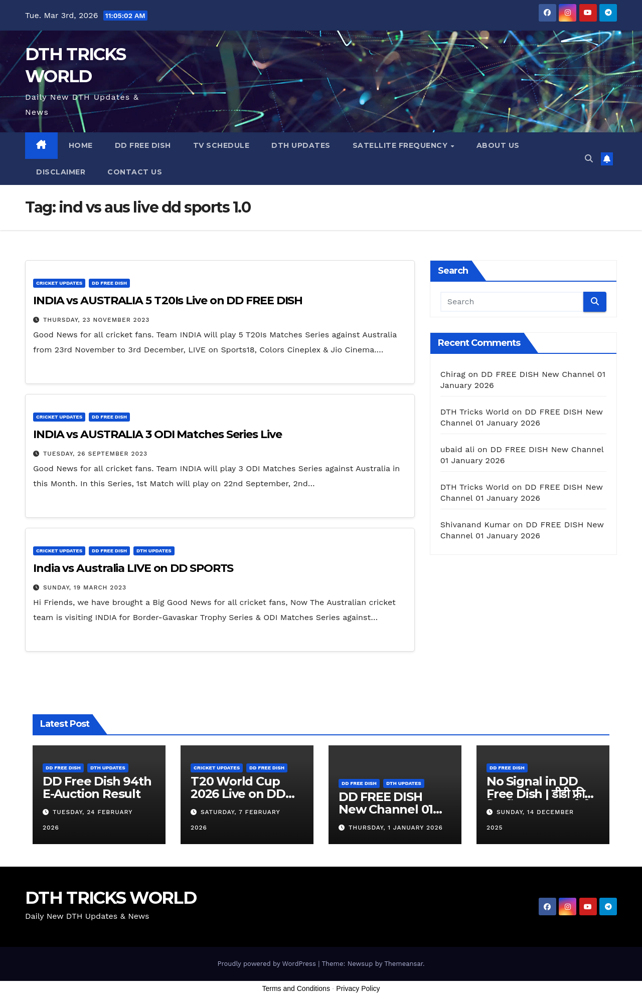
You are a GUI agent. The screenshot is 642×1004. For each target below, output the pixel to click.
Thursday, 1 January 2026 (396, 827)
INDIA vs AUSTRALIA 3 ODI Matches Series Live (157, 434)
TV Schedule (221, 145)
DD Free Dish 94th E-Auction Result (97, 787)
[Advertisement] (321, 978)
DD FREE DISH (143, 145)
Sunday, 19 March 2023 (84, 587)
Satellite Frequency (401, 145)
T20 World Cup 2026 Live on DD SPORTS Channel (241, 794)
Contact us (134, 171)
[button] (589, 158)
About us (498, 145)
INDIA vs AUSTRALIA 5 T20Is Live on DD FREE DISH (167, 300)
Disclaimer (60, 171)
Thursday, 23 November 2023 (96, 319)
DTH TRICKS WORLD (110, 897)
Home (81, 145)
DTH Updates (301, 145)
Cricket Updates (59, 283)
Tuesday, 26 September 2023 (95, 453)
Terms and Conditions (296, 988)
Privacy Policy (358, 988)
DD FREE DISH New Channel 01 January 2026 (386, 809)
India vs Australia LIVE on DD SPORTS (133, 568)
